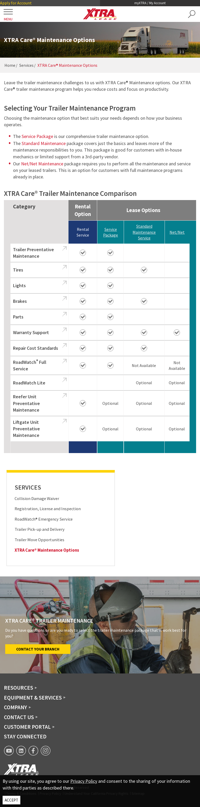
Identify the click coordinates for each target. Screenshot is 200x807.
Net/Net (177, 232)
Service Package (37, 136)
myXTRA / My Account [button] (150, 3)
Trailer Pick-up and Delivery (40, 529)
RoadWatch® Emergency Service (44, 519)
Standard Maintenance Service (144, 232)
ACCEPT (11, 800)
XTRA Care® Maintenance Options (47, 550)
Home (9, 65)
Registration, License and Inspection (48, 508)
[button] (191, 14)
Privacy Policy (83, 781)
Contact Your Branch (37, 649)
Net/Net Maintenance (42, 164)
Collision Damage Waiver (37, 498)
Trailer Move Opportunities (39, 540)
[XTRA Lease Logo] (100, 14)
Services (26, 65)
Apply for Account (16, 2)
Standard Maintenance (44, 143)
